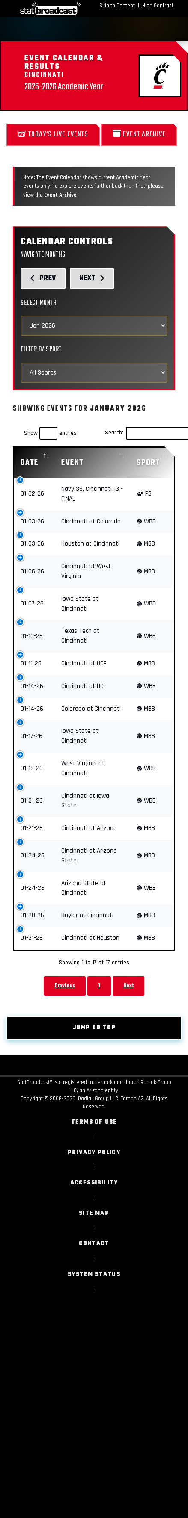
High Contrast (157, 5)
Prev (43, 278)
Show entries (50, 433)
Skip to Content (117, 5)
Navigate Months (43, 254)
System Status (94, 1274)
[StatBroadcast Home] (35, 8)
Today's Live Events (53, 134)
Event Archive (139, 134)
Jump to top (94, 1028)
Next (92, 278)
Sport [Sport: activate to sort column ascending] (148, 462)
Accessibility (94, 1183)
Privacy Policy (94, 1153)
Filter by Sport (41, 349)
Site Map (94, 1213)
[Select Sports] (94, 373)
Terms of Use (94, 1122)
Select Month (39, 303)
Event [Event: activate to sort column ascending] (72, 462)
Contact (94, 1244)
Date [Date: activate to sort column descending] (30, 462)
